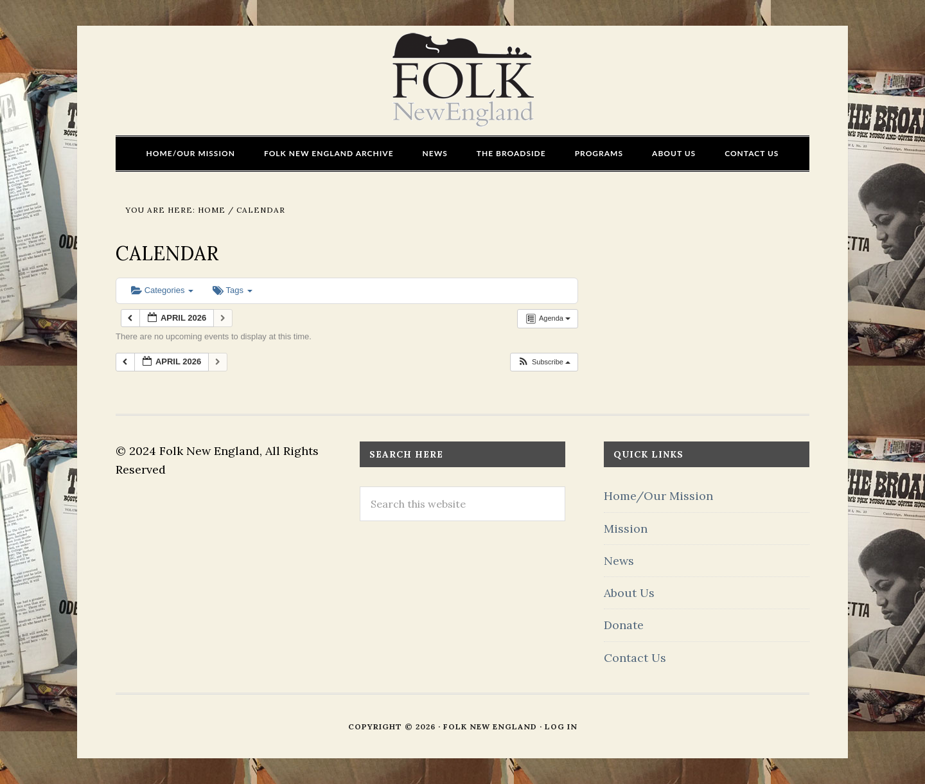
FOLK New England (463, 80)
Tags (232, 290)
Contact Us (635, 657)
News (619, 560)
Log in (561, 726)
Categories (162, 290)
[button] (544, 362)
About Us (629, 592)
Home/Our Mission (658, 495)
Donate (624, 625)
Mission (626, 528)
